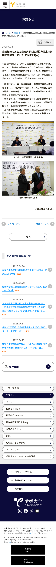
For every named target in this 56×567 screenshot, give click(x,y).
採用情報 (19, 488)
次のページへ (42, 224)
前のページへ (13, 224)
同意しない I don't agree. (28, 560)
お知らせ (17, 33)
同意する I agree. (28, 550)
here (9, 542)
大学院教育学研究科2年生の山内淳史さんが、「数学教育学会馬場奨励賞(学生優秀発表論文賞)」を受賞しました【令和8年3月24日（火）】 (24, 307)
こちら (32, 533)
